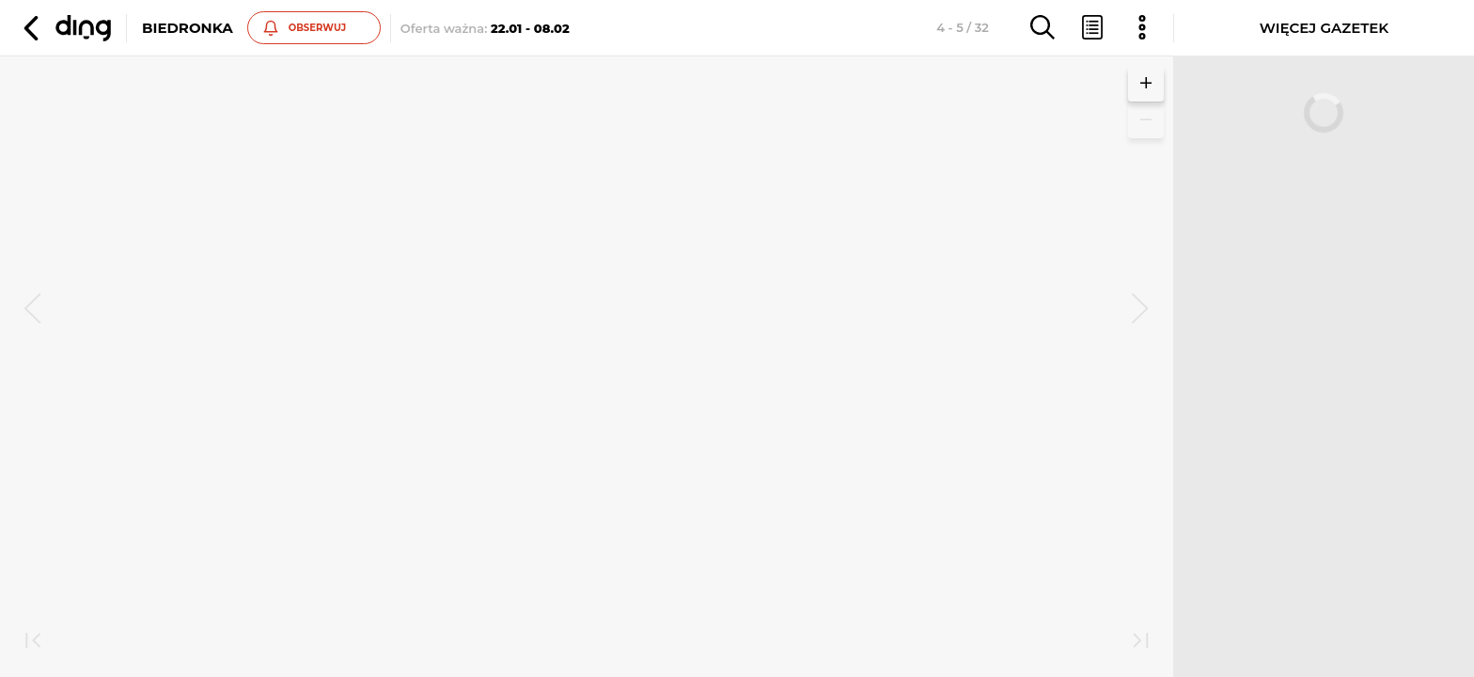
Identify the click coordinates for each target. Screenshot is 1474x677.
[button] (65, 28)
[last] (1140, 642)
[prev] (33, 310)
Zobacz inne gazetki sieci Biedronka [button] (394, 385)
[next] (1140, 310)
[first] (33, 642)
